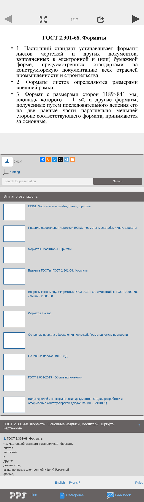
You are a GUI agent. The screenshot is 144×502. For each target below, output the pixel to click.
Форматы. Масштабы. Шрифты (49, 249)
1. (4, 438)
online (32, 495)
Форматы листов (39, 313)
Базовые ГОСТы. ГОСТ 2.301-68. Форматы (58, 270)
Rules (139, 482)
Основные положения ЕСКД (48, 356)
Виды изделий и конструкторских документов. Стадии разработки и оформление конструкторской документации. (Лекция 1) (75, 401)
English (60, 482)
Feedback (123, 495)
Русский (74, 482)
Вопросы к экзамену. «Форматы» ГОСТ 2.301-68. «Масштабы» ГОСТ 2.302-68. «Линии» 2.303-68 (83, 294)
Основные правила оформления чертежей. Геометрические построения (78, 334)
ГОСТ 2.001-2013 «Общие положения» (55, 377)
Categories (75, 495)
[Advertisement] (72, 6)
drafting (11, 172)
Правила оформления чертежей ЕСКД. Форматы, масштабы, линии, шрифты (82, 227)
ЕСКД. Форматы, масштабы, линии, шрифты (59, 206)
